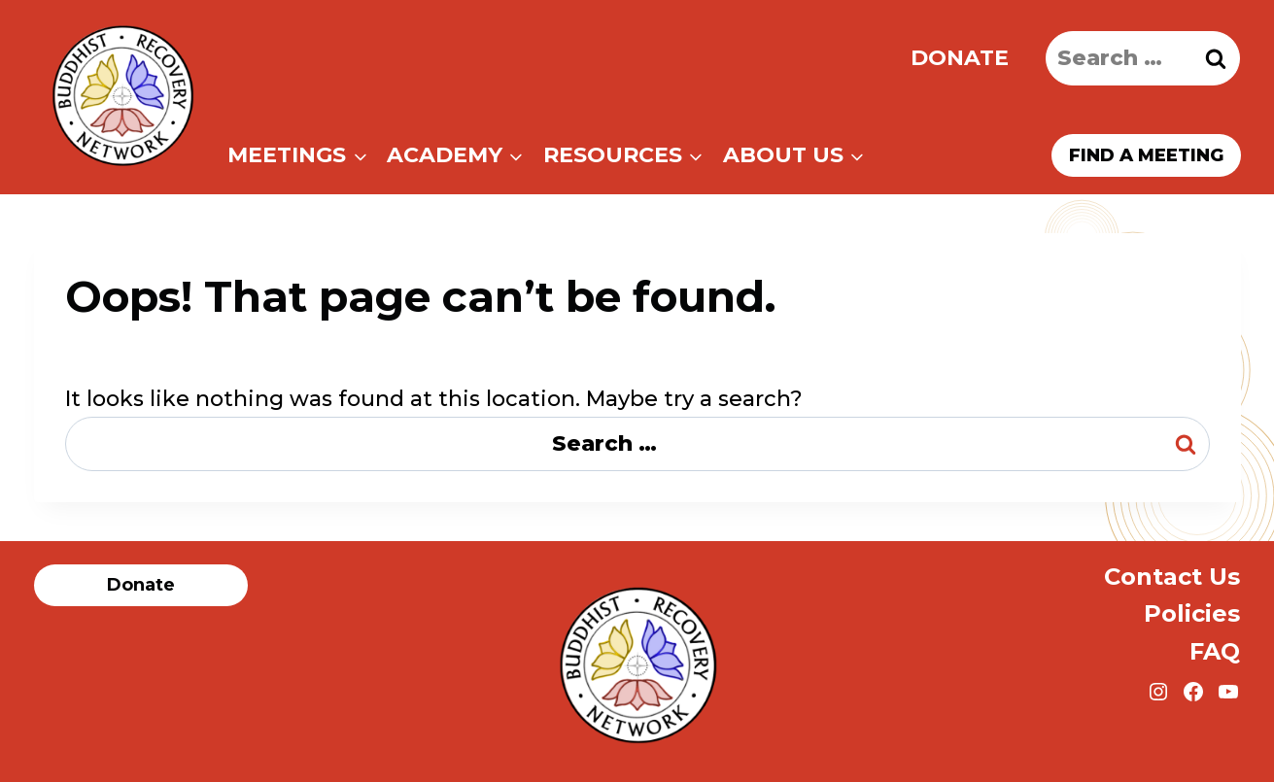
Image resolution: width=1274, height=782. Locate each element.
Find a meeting (1146, 155)
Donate (960, 58)
